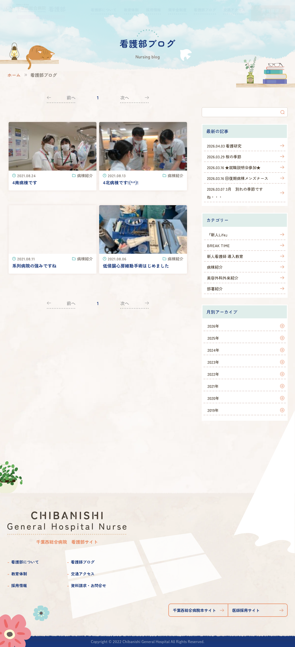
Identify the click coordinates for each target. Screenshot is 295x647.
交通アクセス (82, 574)
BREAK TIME (218, 245)
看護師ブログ (82, 562)
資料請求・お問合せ (88, 585)
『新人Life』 (218, 235)
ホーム (14, 75)
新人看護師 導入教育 (225, 256)
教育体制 (19, 574)
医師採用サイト (246, 610)
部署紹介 (215, 289)
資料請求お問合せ (271, 13)
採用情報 (19, 585)
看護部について (25, 562)
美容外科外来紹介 (222, 278)
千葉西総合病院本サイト (194, 610)
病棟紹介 (215, 267)
